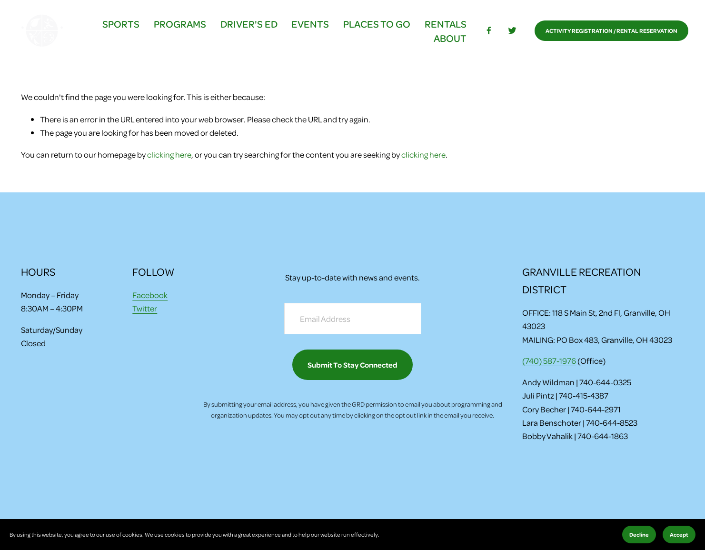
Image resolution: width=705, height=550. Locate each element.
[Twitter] (511, 32)
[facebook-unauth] (487, 32)
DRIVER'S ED (247, 24)
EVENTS (309, 24)
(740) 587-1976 (549, 360)
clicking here (169, 156)
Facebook (150, 295)
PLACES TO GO (375, 24)
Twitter (144, 308)
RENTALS (444, 24)
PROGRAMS (179, 24)
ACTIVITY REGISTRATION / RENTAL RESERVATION (610, 32)
